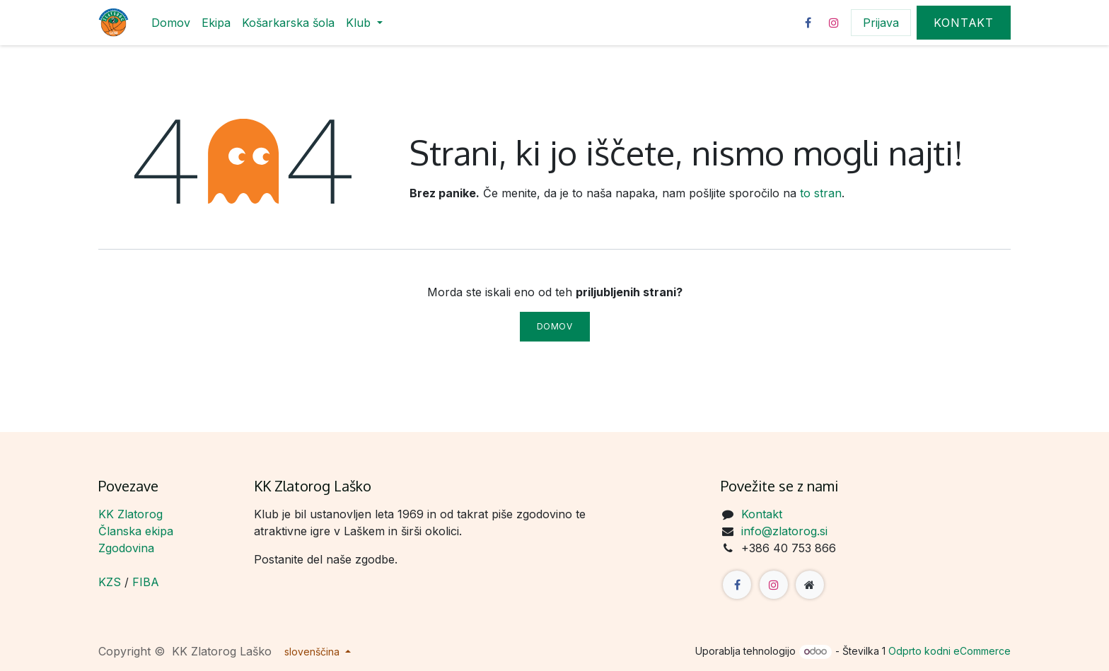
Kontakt (964, 23)
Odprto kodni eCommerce (949, 651)
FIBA (145, 582)
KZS (109, 582)
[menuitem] (171, 22)
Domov (555, 326)
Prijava (881, 23)
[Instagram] (834, 22)
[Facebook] (807, 22)
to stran (821, 193)
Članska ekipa (135, 531)
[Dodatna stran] (810, 585)
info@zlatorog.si (784, 531)
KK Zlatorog (130, 514)
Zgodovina (126, 548)
